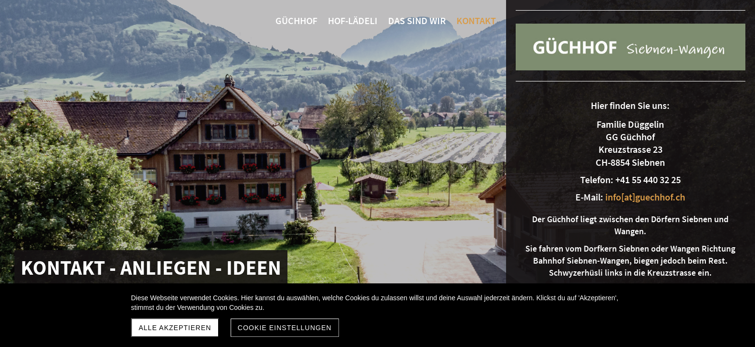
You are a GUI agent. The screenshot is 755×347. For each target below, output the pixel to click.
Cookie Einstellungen (285, 328)
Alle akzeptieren (175, 328)
